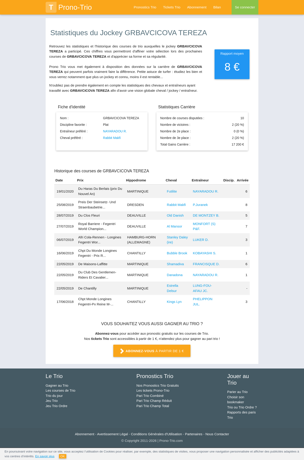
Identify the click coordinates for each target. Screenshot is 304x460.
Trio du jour (54, 396)
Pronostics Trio (145, 7)
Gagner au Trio (57, 385)
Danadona (175, 275)
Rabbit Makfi (112, 138)
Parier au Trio (237, 392)
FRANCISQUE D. (206, 264)
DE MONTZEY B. (206, 215)
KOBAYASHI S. (204, 253)
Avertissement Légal (112, 434)
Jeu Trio (52, 401)
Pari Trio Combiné (150, 396)
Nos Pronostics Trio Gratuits (157, 385)
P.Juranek (200, 205)
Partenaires (194, 434)
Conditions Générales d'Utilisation (156, 434)
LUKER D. (201, 240)
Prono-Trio (69, 7)
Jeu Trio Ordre (56, 406)
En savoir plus (44, 456)
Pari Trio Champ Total (152, 406)
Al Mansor (174, 226)
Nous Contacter (217, 434)
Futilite (172, 191)
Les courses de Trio (60, 390)
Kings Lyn (174, 302)
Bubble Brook (177, 253)
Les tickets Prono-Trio (152, 390)
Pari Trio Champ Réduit (154, 401)
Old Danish (175, 215)
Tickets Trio (171, 7)
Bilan (217, 7)
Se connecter (245, 7)
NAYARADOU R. (115, 131)
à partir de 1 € (152, 351)
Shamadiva (175, 264)
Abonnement (196, 7)
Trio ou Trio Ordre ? (242, 407)
